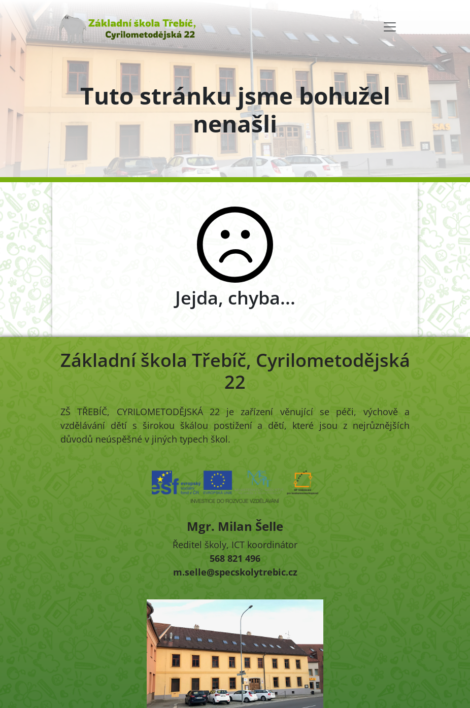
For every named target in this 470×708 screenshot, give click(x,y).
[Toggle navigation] (390, 27)
